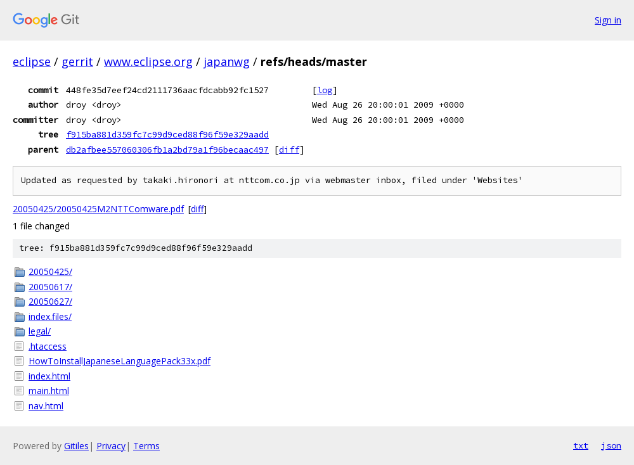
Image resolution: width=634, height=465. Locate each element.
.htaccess (48, 346)
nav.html (46, 406)
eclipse (32, 61)
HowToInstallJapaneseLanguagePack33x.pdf (119, 361)
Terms (146, 446)
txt (580, 445)
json (611, 445)
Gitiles (76, 446)
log (324, 90)
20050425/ (50, 271)
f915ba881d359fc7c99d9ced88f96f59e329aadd (167, 134)
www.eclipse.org (148, 61)
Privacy (111, 446)
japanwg (227, 61)
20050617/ (50, 287)
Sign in (608, 20)
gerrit (77, 61)
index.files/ (50, 316)
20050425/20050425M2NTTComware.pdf (98, 209)
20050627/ (50, 301)
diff (289, 149)
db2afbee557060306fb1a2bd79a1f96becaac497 (167, 149)
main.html (49, 391)
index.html (49, 376)
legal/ (40, 331)
